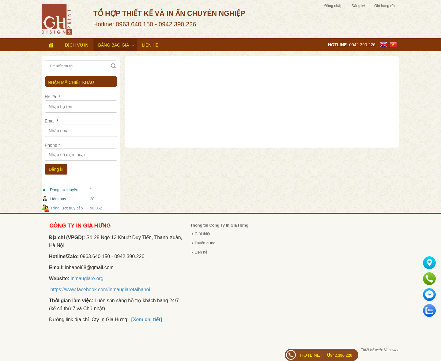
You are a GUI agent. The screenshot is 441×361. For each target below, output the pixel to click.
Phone (52, 145)
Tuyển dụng (204, 243)
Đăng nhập (333, 6)
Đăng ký (358, 6)
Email (51, 120)
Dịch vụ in (76, 45)
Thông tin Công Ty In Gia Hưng (219, 225)
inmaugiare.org (87, 278)
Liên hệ (150, 45)
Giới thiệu (202, 233)
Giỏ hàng (384, 6)
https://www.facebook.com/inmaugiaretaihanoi (100, 289)
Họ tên (52, 96)
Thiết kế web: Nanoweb (380, 350)
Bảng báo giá (113, 45)
